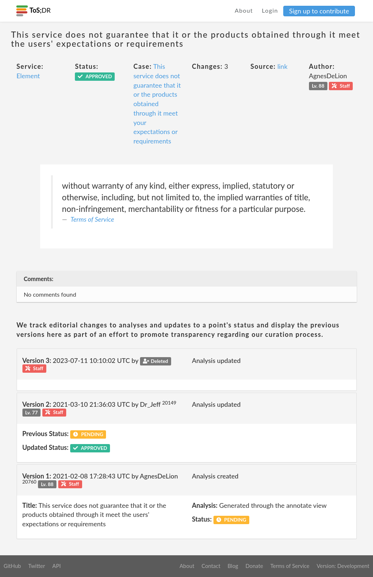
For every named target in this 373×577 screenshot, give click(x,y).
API (56, 566)
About (244, 10)
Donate (254, 566)
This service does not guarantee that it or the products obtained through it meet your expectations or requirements (157, 103)
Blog (233, 566)
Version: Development (343, 566)
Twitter (36, 566)
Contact (211, 566)
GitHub (12, 566)
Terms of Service (92, 219)
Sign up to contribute (319, 11)
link (282, 66)
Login (270, 10)
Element (28, 76)
